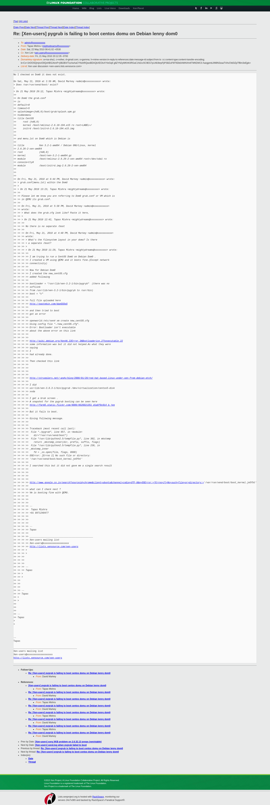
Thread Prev (42, 27)
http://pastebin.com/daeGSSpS (49, 303)
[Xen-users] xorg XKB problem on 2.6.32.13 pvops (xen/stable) (68, 741)
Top (15, 21)
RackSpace (98, 796)
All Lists (23, 21)
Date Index (69, 27)
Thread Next (56, 27)
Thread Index (82, 27)
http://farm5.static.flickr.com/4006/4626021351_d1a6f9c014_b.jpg (72, 405)
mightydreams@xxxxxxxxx (56, 46)
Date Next (30, 27)
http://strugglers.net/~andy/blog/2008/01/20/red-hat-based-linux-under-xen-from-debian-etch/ (91, 378)
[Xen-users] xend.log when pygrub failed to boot (61, 745)
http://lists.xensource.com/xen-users (54, 546)
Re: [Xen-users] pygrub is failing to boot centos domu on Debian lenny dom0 (69, 673)
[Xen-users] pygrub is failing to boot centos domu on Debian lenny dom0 (67, 685)
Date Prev (19, 27)
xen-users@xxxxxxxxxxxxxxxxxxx (51, 53)
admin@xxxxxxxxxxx (35, 42)
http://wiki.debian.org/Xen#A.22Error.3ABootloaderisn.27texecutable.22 (76, 341)
